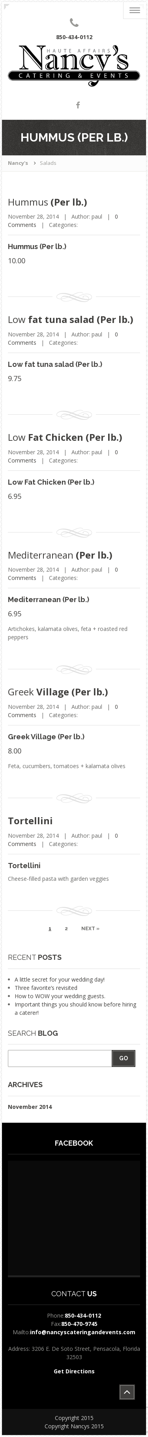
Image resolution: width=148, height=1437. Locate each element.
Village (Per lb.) (58, 691)
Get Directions (74, 1371)
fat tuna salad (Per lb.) (70, 319)
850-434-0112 (83, 1315)
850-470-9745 (79, 1323)
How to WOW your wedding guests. (60, 996)
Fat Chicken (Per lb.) (65, 437)
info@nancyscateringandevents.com (82, 1332)
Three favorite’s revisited (46, 987)
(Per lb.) (47, 201)
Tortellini (30, 820)
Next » (90, 928)
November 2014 (30, 1106)
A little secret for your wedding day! (60, 979)
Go (123, 1058)
